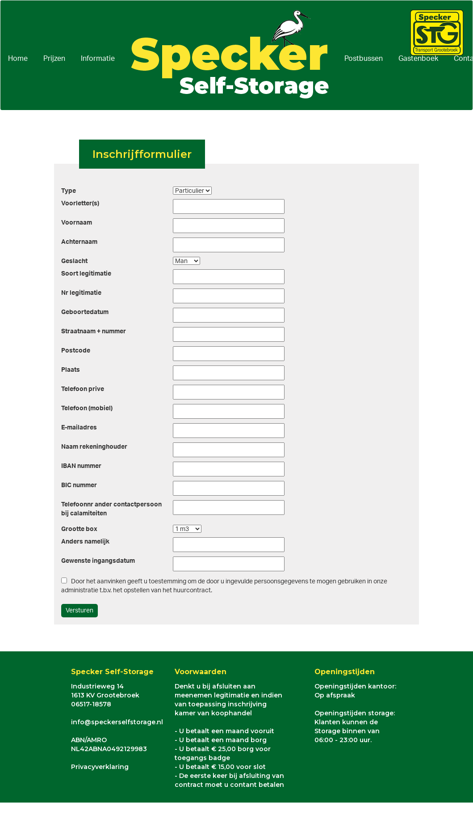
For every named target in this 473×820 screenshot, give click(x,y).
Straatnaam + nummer (93, 331)
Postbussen (363, 58)
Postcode (75, 351)
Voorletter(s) (80, 203)
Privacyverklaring (100, 767)
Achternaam (79, 242)
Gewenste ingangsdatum (98, 561)
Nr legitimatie (81, 293)
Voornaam (76, 223)
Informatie (98, 58)
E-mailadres (79, 428)
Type (68, 191)
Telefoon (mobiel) (87, 408)
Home (18, 58)
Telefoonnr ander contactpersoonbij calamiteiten (111, 509)
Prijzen (54, 58)
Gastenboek (418, 58)
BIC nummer (79, 485)
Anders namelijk (85, 542)
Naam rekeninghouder (94, 447)
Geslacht (74, 261)
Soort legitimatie (86, 274)
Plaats (70, 370)
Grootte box (79, 529)
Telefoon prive (82, 389)
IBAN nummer (81, 466)
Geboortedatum (85, 312)
